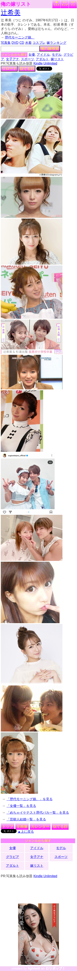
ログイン (73, 3)
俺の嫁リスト (16, 4)
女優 (31, 54)
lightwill (34, 968)
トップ (7, 827)
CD (21, 42)
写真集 (6, 42)
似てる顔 (27, 69)
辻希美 (11, 12)
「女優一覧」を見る (21, 806)
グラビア (12, 857)
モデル (57, 54)
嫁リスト (56, 3)
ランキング (65, 3)
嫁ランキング (56, 42)
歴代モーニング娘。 (19, 37)
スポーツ (27, 59)
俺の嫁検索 (49, 49)
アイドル (43, 54)
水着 (28, 42)
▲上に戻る (25, 831)
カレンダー (40, 827)
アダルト (42, 59)
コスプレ (39, 42)
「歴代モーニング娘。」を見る (30, 799)
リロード (9, 69)
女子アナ (12, 59)
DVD (14, 42)
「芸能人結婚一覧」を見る (26, 819)
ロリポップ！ (55, 968)
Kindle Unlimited (45, 63)
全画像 (22, 827)
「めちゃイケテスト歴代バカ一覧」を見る (38, 812)
